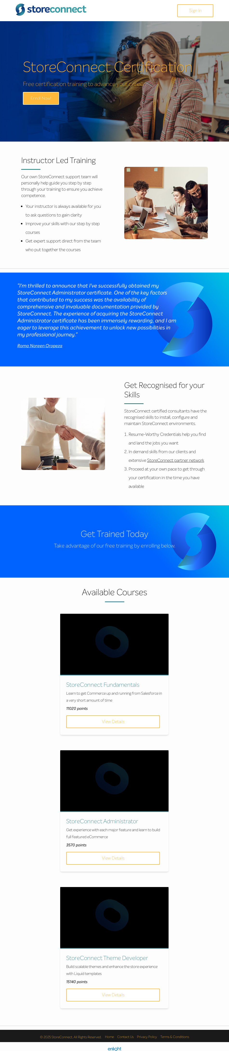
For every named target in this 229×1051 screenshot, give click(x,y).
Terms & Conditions (174, 1034)
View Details (112, 722)
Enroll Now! (41, 98)
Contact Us (125, 1034)
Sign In (195, 10)
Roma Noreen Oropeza (39, 346)
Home (109, 1034)
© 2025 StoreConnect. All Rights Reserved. (71, 1034)
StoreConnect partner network (175, 460)
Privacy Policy (147, 1034)
